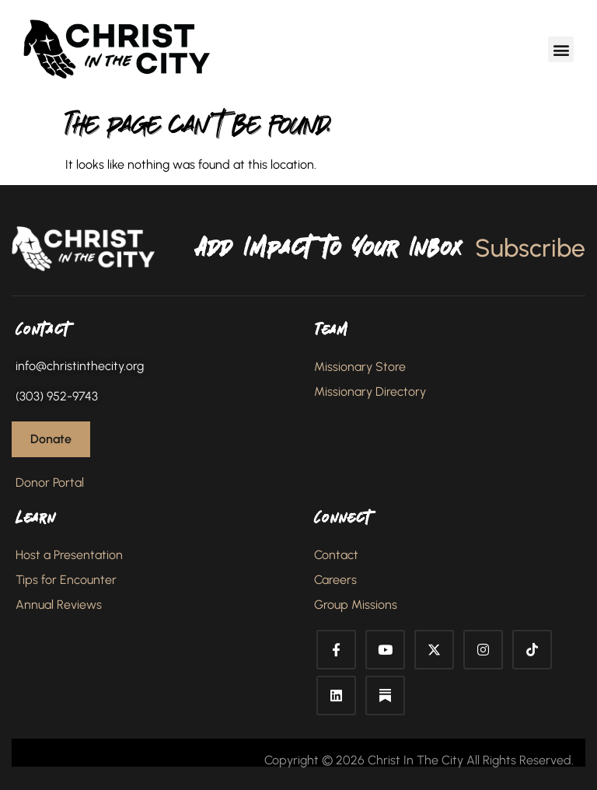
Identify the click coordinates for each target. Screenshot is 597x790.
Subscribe (530, 248)
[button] (561, 49)
